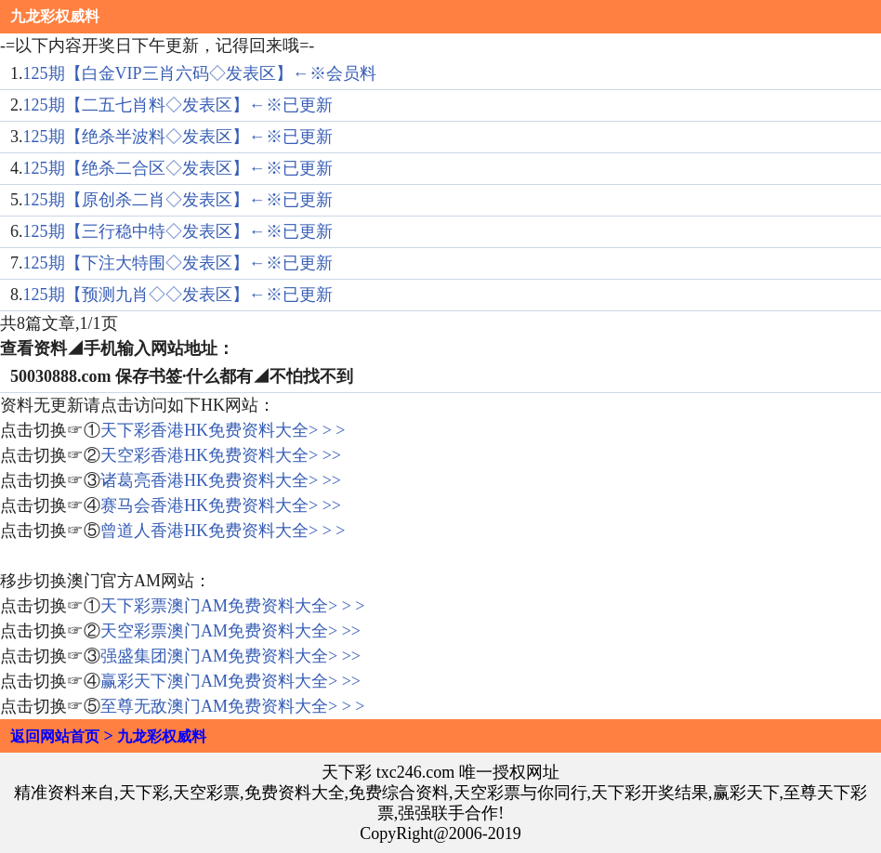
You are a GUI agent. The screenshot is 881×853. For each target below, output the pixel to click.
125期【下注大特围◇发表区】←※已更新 (178, 263)
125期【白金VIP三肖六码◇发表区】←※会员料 (199, 73)
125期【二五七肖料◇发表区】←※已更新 (178, 105)
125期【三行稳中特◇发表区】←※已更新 (178, 231)
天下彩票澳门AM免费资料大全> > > (232, 606)
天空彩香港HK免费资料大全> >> (220, 455)
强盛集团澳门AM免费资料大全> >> (230, 656)
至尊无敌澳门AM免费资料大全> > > (232, 706)
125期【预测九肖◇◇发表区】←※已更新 (178, 294)
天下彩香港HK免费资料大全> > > (222, 430)
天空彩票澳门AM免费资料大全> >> (230, 631)
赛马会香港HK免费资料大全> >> (220, 505)
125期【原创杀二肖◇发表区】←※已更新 (178, 199)
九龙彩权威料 (54, 16)
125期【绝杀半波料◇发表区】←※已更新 (178, 136)
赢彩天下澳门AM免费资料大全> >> (230, 681)
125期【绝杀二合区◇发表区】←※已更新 (178, 168)
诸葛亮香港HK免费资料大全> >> (220, 480)
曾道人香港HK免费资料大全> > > (222, 530)
